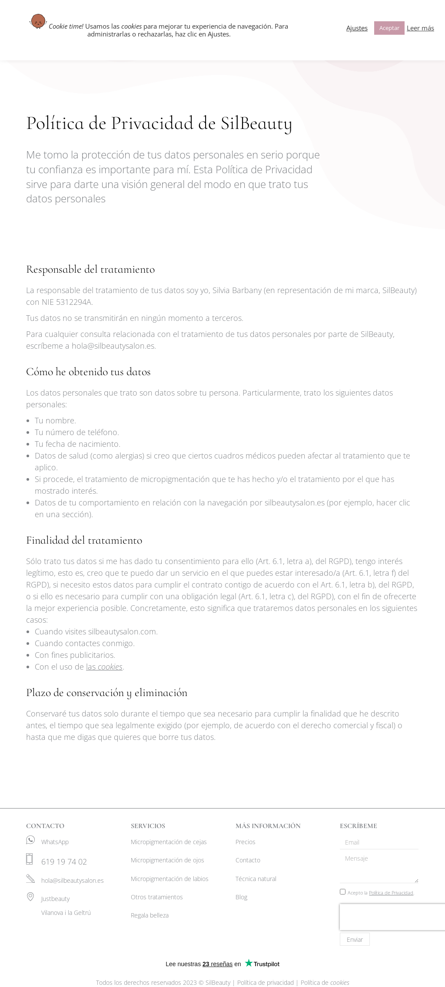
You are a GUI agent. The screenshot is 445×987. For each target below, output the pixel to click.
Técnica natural (256, 879)
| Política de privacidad (264, 982)
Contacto (248, 860)
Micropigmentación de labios (170, 879)
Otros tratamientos (157, 897)
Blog (241, 897)
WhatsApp (55, 842)
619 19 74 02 (64, 861)
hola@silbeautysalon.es (72, 880)
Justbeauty (55, 899)
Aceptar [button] (389, 28)
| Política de (322, 982)
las (104, 666)
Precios (246, 842)
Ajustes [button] (357, 28)
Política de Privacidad (391, 892)
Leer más (420, 28)
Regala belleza (150, 915)
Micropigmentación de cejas (169, 842)
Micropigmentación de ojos (167, 860)
